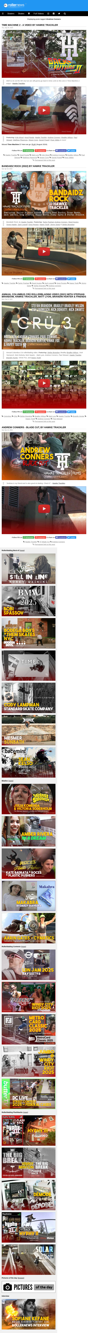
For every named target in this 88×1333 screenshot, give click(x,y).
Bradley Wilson (67, 137)
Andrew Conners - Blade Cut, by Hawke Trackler (34, 427)
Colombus (7, 416)
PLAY (34, 144)
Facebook (62, 150)
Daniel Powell (44, 140)
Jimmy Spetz (55, 225)
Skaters (10, 13)
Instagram (41, 150)
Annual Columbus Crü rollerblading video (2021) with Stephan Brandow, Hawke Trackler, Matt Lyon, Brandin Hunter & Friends (44, 295)
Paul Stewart (57, 419)
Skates (21, 13)
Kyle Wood (19, 137)
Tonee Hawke (11, 225)
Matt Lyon (35, 155)
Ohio (16, 416)
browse (21, 1278)
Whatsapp (29, 150)
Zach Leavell (23, 225)
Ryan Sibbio (55, 140)
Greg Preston (33, 225)
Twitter (72, 150)
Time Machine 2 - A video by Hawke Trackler (30, 25)
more (22, 550)
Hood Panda (29, 137)
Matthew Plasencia (20, 140)
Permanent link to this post (45, 160)
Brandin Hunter (12, 358)
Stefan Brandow (68, 225)
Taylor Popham (48, 222)
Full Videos (39, 13)
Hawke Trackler (18, 83)
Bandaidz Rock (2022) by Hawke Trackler (28, 166)
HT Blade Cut (44, 542)
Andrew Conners (54, 137)
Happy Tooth (44, 225)
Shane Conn (33, 140)
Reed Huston (73, 222)
